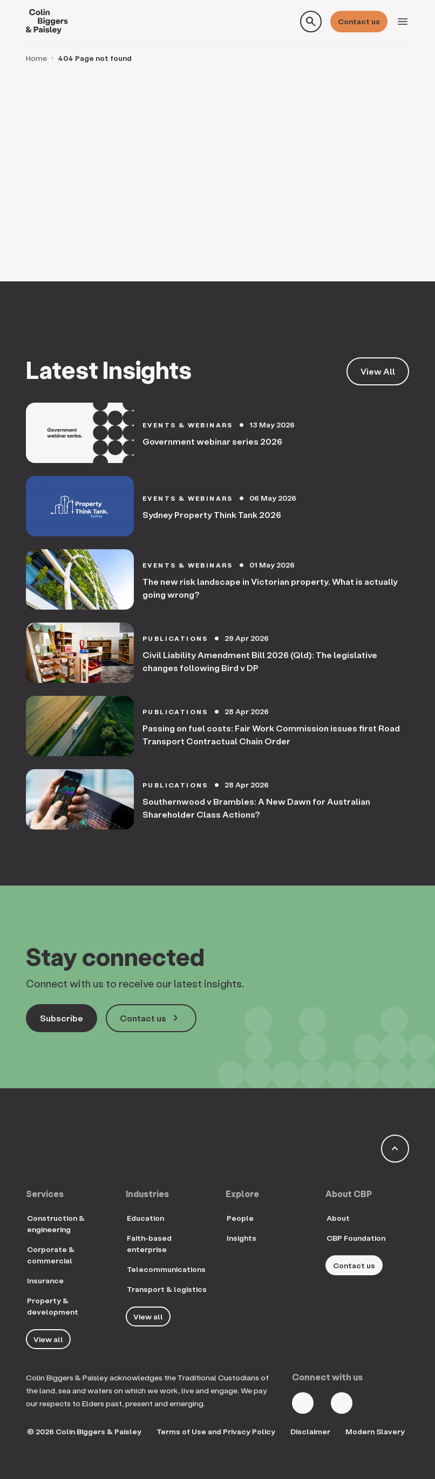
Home (36, 58)
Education (145, 1218)
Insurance (45, 1280)
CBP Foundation (356, 1238)
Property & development (52, 1306)
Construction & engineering (56, 1223)
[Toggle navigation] (402, 21)
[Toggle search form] (311, 21)
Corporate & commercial (50, 1255)
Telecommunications (166, 1269)
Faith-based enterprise (149, 1243)
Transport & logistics (167, 1289)
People (240, 1218)
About (338, 1218)
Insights (241, 1238)
